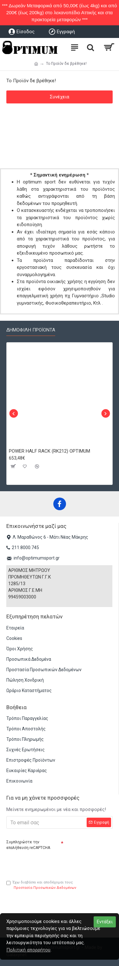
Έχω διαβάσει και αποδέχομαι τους (41, 885)
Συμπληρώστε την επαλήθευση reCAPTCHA (28, 845)
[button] (13, 413)
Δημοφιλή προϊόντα (30, 330)
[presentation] (50, 862)
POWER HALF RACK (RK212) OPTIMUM (49, 451)
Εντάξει (105, 922)
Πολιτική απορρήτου (28, 950)
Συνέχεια (59, 97)
